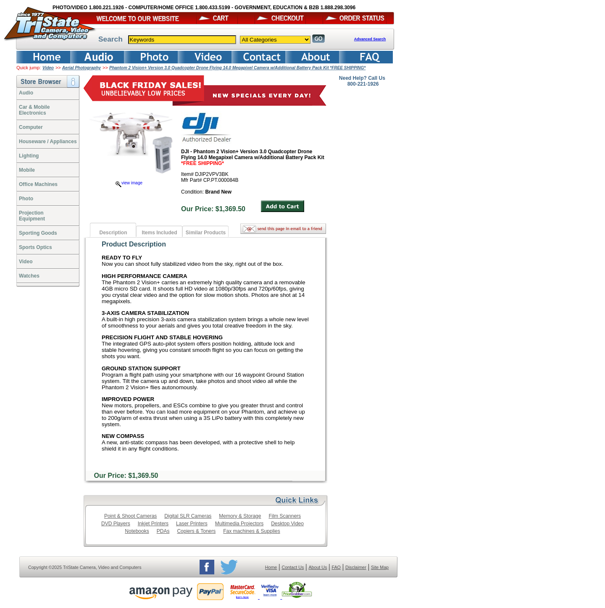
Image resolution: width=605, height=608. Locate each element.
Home (271, 567)
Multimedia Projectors (239, 524)
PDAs (163, 531)
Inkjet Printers (153, 524)
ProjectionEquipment (32, 216)
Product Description (134, 244)
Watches (29, 276)
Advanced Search (370, 39)
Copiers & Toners (196, 531)
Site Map (380, 567)
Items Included (159, 233)
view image (129, 183)
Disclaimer (355, 567)
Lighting (29, 156)
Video (48, 68)
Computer (31, 127)
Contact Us (293, 567)
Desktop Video (287, 524)
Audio (26, 93)
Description (113, 233)
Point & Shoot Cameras (130, 516)
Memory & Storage (240, 516)
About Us (317, 567)
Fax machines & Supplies (251, 531)
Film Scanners (284, 516)
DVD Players (115, 524)
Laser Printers (192, 524)
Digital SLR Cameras (187, 516)
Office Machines (38, 184)
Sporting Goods (38, 233)
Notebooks (137, 531)
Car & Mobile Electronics (34, 110)
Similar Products (206, 233)
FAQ (335, 567)
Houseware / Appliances (48, 141)
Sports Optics (35, 247)
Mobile (27, 170)
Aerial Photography (81, 68)
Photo (26, 199)
